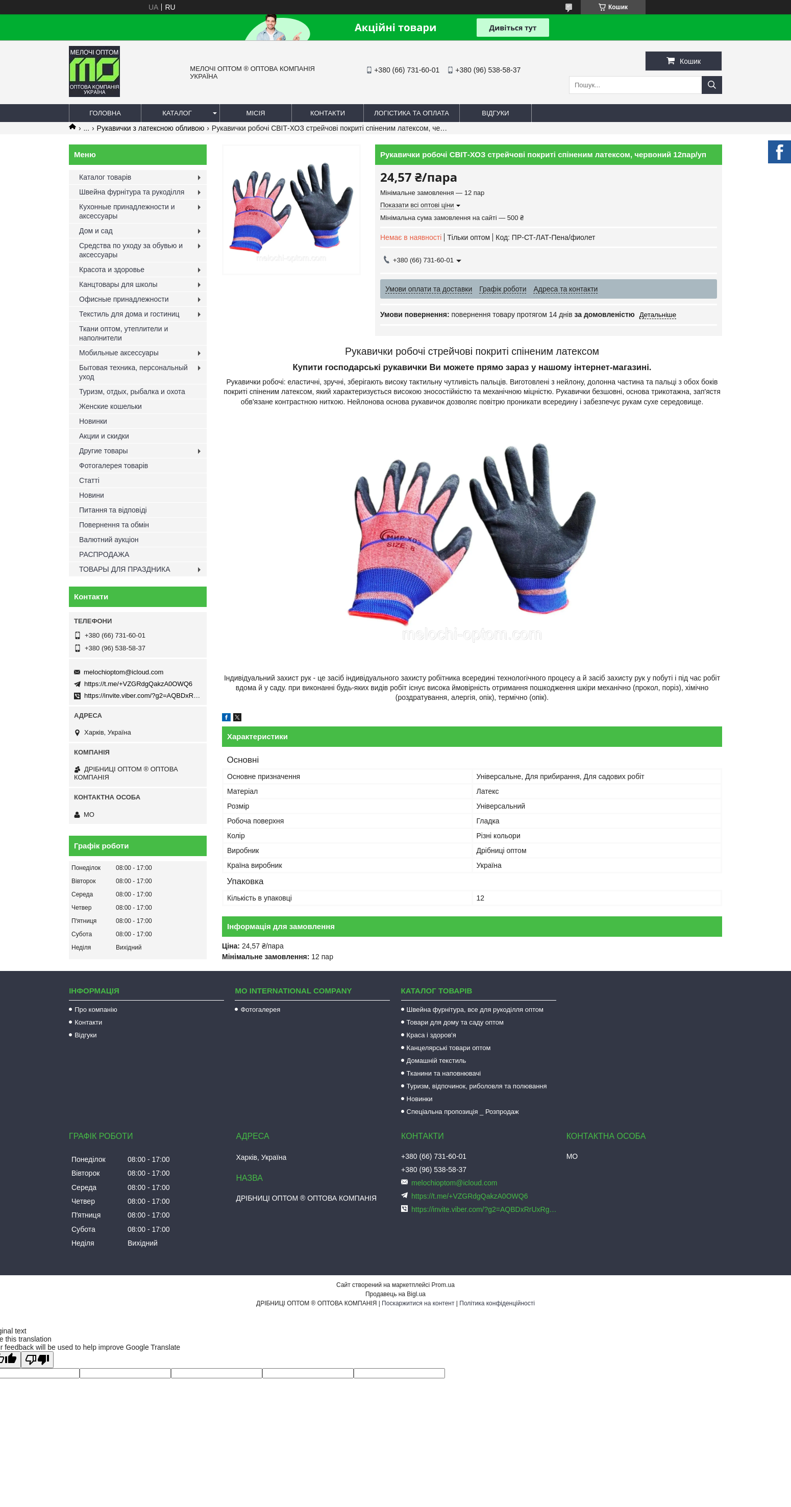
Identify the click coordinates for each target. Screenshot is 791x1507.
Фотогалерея (260, 1009)
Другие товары (103, 451)
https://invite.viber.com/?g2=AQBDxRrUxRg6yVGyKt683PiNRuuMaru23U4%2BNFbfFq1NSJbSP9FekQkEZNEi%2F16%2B (484, 1209)
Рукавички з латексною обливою (151, 128)
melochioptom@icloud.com (123, 672)
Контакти (327, 113)
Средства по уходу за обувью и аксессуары (131, 250)
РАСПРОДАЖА (104, 554)
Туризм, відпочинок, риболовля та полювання (477, 1086)
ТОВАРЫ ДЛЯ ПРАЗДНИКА (124, 569)
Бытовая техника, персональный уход (133, 372)
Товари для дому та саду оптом (455, 1022)
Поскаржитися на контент (418, 1303)
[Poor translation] (37, 1359)
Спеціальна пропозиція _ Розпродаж (463, 1111)
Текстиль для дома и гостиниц (129, 314)
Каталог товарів (105, 177)
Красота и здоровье (111, 269)
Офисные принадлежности (124, 299)
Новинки (93, 421)
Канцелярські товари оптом (449, 1048)
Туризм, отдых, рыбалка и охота (132, 391)
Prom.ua (443, 1285)
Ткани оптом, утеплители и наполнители (123, 333)
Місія (255, 113)
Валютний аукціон (109, 540)
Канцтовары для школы (118, 284)
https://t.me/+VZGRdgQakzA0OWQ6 (138, 684)
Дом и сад (96, 231)
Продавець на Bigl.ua (395, 1294)
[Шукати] (712, 85)
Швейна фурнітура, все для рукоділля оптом (475, 1009)
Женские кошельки (110, 406)
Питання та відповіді (113, 510)
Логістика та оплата (411, 113)
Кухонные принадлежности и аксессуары (127, 211)
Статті (89, 480)
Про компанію (96, 1009)
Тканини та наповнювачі (444, 1073)
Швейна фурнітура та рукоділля (131, 192)
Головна (105, 113)
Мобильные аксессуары (119, 353)
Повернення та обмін (114, 525)
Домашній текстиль (436, 1060)
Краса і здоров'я (431, 1035)
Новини (91, 495)
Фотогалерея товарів (113, 465)
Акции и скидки (104, 436)
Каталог (176, 113)
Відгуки (495, 113)
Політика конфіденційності (497, 1303)
